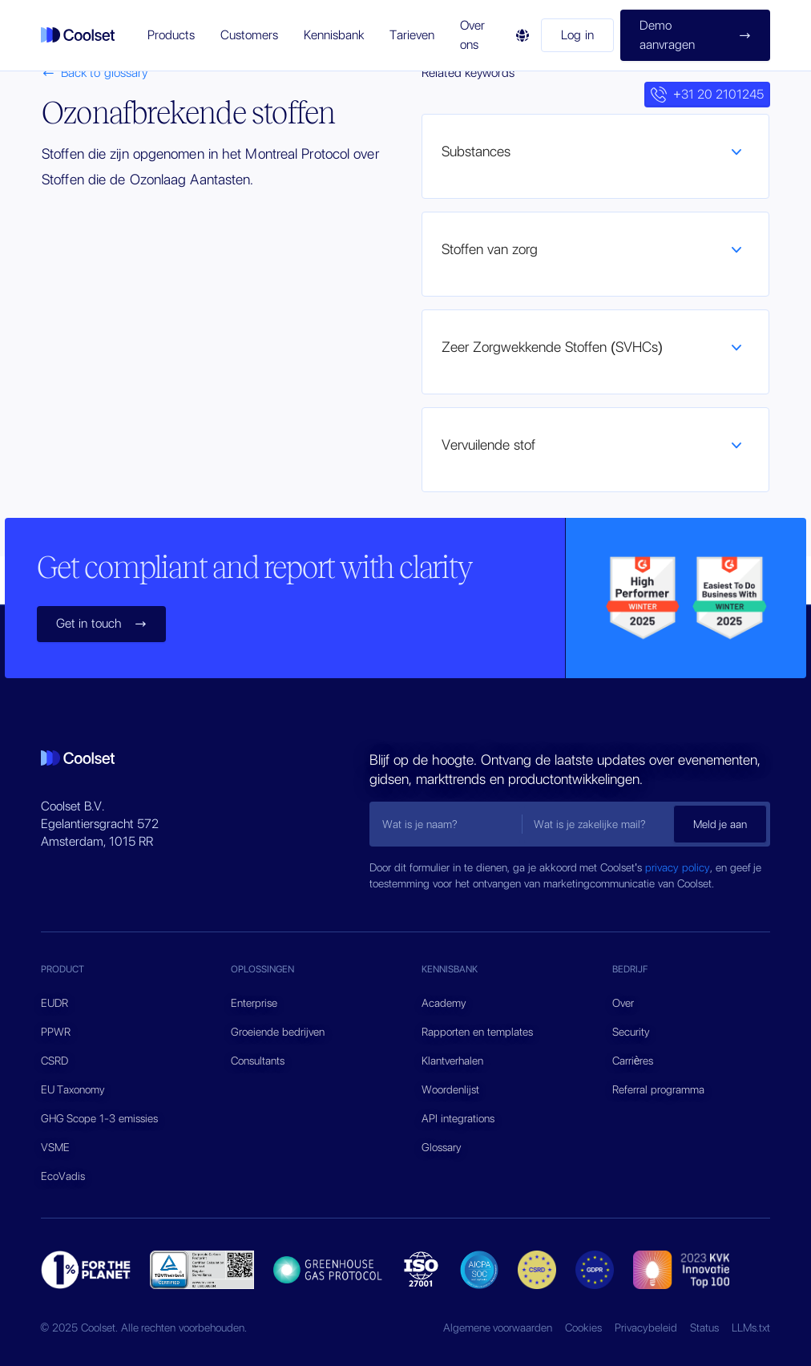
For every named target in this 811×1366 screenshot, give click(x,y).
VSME (55, 1147)
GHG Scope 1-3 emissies (100, 1118)
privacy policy (677, 867)
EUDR (54, 1002)
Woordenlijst (450, 1089)
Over (623, 1002)
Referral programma (658, 1089)
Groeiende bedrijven (278, 1031)
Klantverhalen (452, 1060)
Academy (444, 1002)
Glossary (442, 1147)
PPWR (56, 1031)
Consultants (257, 1060)
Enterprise (254, 1002)
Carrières (633, 1060)
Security (631, 1031)
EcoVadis (63, 1176)
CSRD (54, 1060)
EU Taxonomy (73, 1089)
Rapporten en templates (477, 1031)
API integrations (458, 1118)
